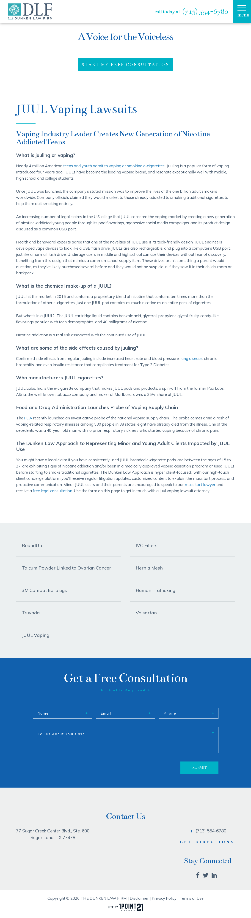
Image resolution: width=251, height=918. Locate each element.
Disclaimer (139, 898)
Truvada (31, 613)
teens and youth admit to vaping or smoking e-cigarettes (114, 165)
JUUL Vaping (35, 635)
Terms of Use (191, 898)
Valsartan (146, 613)
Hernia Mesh (149, 568)
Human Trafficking (155, 590)
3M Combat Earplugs (44, 590)
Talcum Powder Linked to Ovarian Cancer (66, 568)
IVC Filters (146, 545)
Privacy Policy (164, 898)
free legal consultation (52, 490)
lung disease (191, 358)
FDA (28, 418)
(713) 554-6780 (205, 11)
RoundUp (32, 545)
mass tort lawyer (200, 484)
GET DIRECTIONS (207, 842)
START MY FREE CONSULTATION (125, 64)
